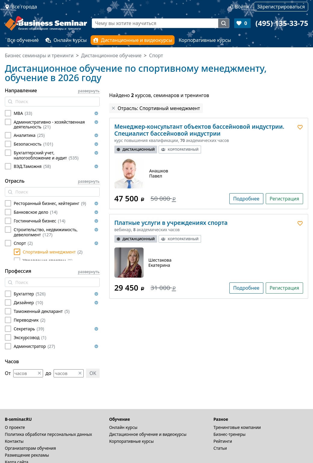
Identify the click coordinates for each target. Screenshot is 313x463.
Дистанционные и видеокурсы (132, 40)
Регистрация (284, 198)
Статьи (220, 448)
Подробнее (246, 198)
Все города (24, 6)
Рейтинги (222, 441)
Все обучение (23, 40)
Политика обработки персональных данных (48, 434)
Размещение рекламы (27, 455)
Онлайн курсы (66, 40)
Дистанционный (136, 149)
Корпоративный (179, 149)
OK (92, 373)
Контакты (14, 441)
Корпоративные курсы (204, 40)
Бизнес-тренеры (229, 434)
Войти (242, 6)
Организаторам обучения (30, 448)
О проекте (15, 427)
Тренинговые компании (237, 427)
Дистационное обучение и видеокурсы (148, 434)
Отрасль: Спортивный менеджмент (159, 108)
